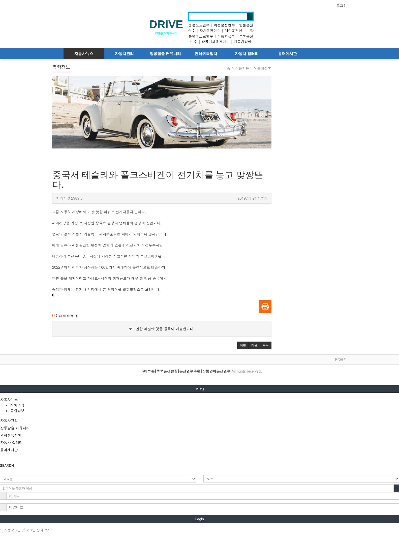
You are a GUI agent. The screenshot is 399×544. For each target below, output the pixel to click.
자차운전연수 (210, 30)
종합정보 (17, 410)
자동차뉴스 (83, 53)
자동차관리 (124, 53)
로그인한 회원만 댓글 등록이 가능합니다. (162, 328)
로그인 (341, 5)
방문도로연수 (199, 24)
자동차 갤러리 (247, 53)
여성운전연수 (224, 24)
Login (199, 519)
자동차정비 (242, 41)
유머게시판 (287, 53)
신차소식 (17, 405)
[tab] (199, 399)
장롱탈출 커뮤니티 (165, 53)
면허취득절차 (206, 53)
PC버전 (341, 359)
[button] (243, 345)
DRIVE (166, 24)
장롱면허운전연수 (215, 41)
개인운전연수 (235, 30)
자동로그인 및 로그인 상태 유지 (25, 530)
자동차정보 (226, 36)
